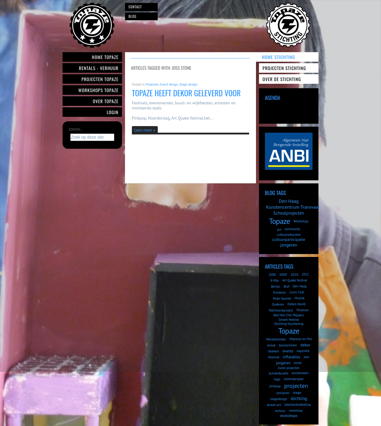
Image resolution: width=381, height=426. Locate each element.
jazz (306, 357)
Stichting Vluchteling (288, 324)
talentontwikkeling (298, 404)
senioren (282, 393)
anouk (271, 345)
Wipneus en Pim (301, 339)
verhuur (280, 411)
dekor (305, 345)
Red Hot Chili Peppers (289, 315)
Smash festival (289, 319)
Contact (135, 6)
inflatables (291, 357)
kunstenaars (300, 373)
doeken (273, 351)
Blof (286, 286)
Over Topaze (105, 101)
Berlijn (275, 286)
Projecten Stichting (284, 68)
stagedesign (278, 399)
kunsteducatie (278, 373)
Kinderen (279, 292)
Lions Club (296, 292)
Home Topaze (105, 57)
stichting (299, 398)
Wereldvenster (276, 339)
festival (273, 357)
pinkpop (275, 386)
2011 (305, 274)
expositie (303, 351)
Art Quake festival (294, 280)
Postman (302, 310)
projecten (296, 386)
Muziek (300, 298)
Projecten (152, 84)
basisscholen (288, 345)
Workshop (300, 221)
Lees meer (143, 130)
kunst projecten (289, 368)
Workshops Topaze (98, 90)
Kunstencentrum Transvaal (293, 207)
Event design (169, 84)
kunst (298, 363)
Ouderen (278, 304)
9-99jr (274, 280)
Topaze (279, 221)
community (292, 229)
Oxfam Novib (297, 304)
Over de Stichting (282, 79)
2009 (283, 274)
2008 (272, 274)
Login (113, 112)
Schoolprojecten (288, 213)
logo (277, 379)
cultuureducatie (289, 234)
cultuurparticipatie (288, 239)
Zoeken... (75, 129)
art (279, 229)
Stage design (188, 84)
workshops (288, 415)
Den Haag (289, 201)
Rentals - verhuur (98, 68)
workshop (295, 410)
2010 (294, 274)
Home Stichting (278, 57)
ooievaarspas (293, 379)
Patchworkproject (281, 310)
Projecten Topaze (100, 79)
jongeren (288, 245)
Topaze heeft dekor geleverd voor (186, 93)
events (287, 351)
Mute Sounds (282, 298)
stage (297, 392)
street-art (274, 404)
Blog (132, 16)
